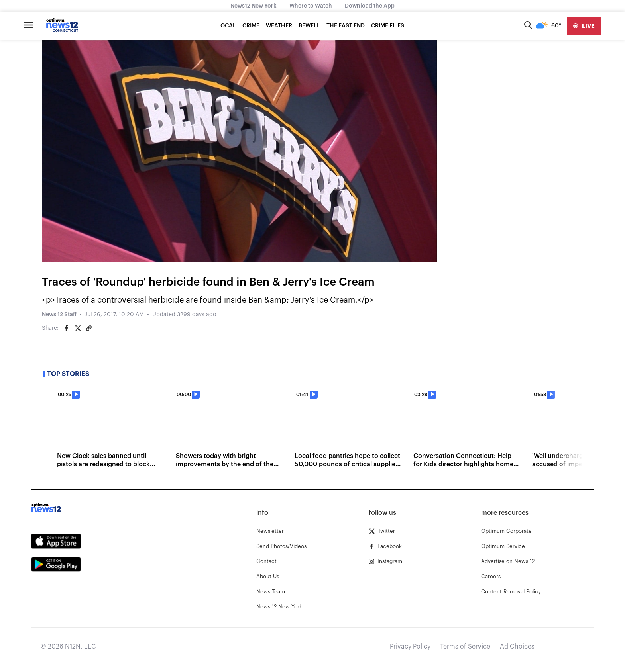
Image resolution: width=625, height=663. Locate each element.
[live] (584, 26)
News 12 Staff (59, 314)
